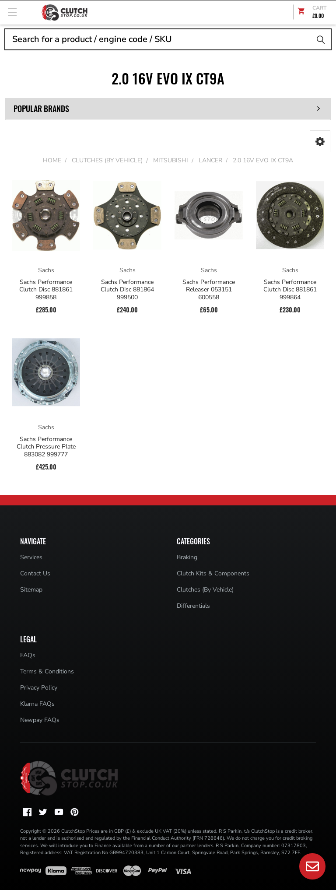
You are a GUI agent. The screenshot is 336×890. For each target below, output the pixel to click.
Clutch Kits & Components (213, 573)
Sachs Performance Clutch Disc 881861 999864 (290, 289)
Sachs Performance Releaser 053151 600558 (208, 289)
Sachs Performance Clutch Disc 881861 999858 (46, 289)
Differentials (193, 606)
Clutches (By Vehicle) (205, 589)
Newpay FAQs (40, 720)
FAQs (27, 655)
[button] (320, 141)
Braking (187, 557)
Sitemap (31, 589)
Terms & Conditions (47, 671)
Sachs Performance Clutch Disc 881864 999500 (127, 289)
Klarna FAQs (37, 704)
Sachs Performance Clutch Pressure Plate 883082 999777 (46, 447)
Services (31, 557)
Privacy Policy (38, 687)
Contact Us (35, 573)
